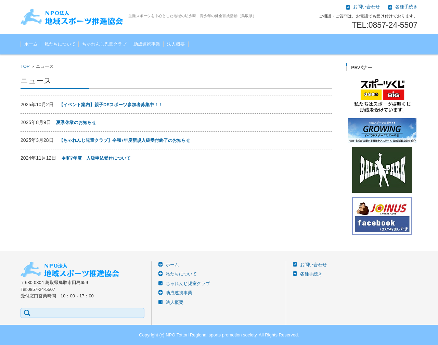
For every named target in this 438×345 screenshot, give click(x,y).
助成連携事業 (146, 44)
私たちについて (60, 44)
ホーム (31, 44)
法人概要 (176, 44)
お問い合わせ (313, 264)
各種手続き (311, 273)
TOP (25, 66)
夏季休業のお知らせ (76, 122)
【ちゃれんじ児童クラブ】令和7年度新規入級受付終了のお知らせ (124, 140)
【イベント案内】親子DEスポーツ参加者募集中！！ (111, 104)
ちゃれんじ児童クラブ (104, 44)
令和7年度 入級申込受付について (96, 158)
